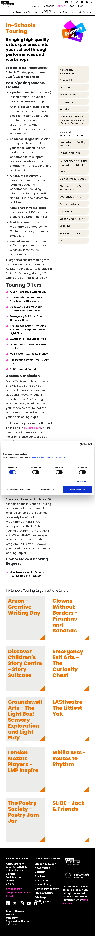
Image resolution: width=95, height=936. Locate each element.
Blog (80, 6)
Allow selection (47, 489)
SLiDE (62, 240)
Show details (81, 481)
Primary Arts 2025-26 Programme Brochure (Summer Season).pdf (72, 120)
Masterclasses (68, 94)
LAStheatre (66, 211)
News (71, 6)
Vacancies (41, 880)
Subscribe (49, 6)
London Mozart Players (72, 218)
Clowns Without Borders (73, 178)
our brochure (32, 428)
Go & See (65, 87)
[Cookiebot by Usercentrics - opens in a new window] (81, 445)
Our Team (41, 876)
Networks (50, 12)
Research (88, 12)
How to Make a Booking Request (73, 144)
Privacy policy (44, 893)
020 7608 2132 (14, 889)
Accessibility (43, 884)
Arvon (63, 171)
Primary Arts (66, 80)
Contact (40, 872)
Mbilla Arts (65, 226)
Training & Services (26, 12)
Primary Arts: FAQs (70, 152)
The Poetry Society (70, 233)
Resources (69, 12)
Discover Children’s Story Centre (70, 188)
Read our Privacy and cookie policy (48, 458)
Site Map (40, 897)
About (61, 6)
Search (35, 6)
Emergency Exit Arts (71, 196)
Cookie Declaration (47, 888)
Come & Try (67, 102)
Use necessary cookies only (17, 489)
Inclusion (65, 109)
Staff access (43, 901)
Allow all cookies (77, 489)
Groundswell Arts (69, 204)
